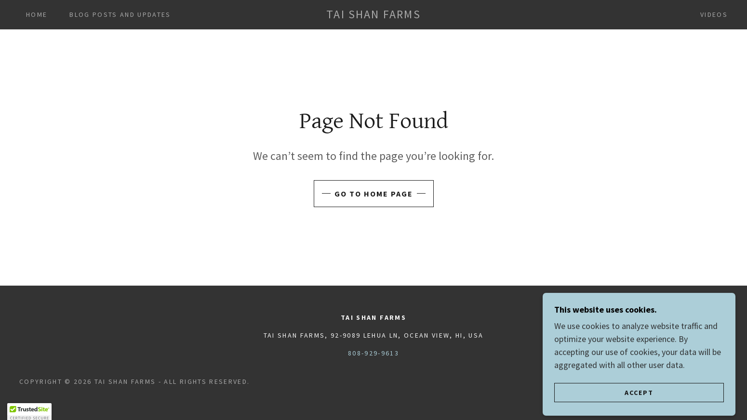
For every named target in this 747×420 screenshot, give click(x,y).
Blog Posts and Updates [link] (120, 14)
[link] (373, 15)
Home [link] (36, 14)
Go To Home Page (373, 193)
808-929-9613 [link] (373, 353)
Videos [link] (714, 14)
